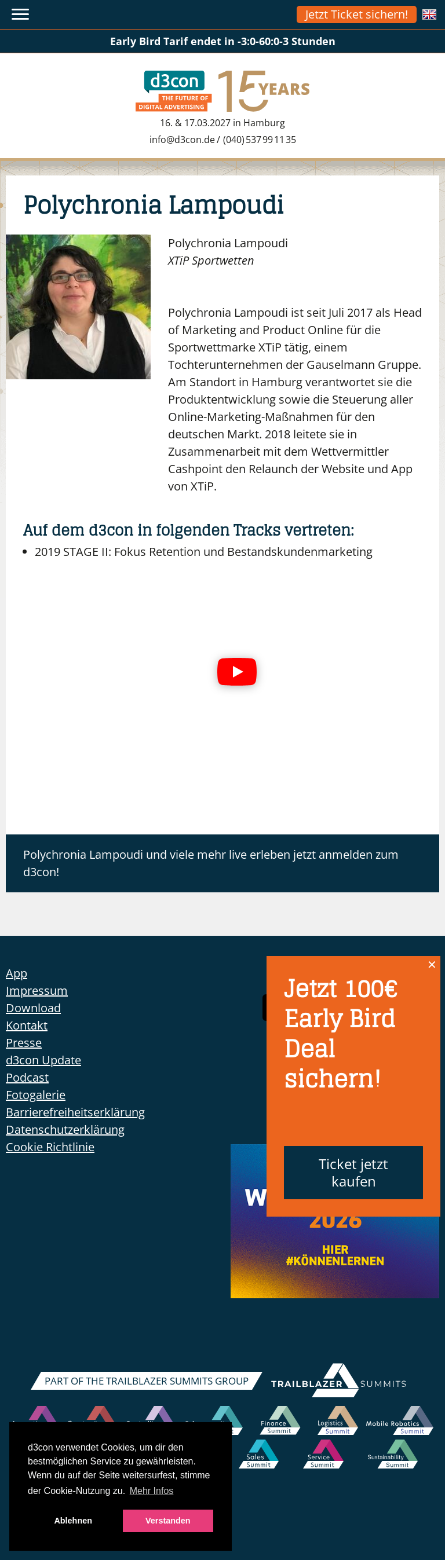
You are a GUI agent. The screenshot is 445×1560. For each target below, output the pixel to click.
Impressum (37, 990)
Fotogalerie (35, 1095)
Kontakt (27, 1025)
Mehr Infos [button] (152, 1491)
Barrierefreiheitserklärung (75, 1112)
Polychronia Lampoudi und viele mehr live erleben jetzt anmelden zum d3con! (211, 863)
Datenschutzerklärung (65, 1129)
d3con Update (43, 1060)
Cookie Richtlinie (50, 1147)
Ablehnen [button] (73, 1520)
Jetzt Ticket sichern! (356, 14)
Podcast (27, 1077)
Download (33, 1008)
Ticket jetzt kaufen (353, 1172)
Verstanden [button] (168, 1520)
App (16, 973)
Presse (24, 1042)
